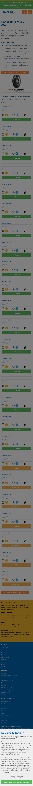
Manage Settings (16, 777)
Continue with (17, 782)
